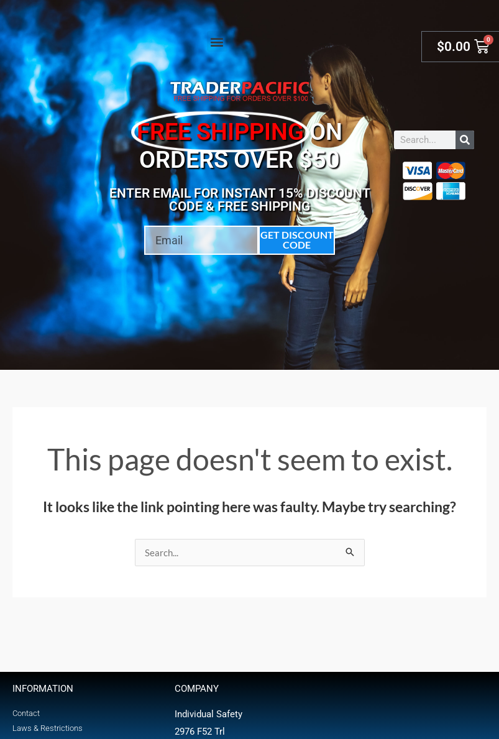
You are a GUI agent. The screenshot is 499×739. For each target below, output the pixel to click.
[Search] (465, 140)
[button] (217, 41)
